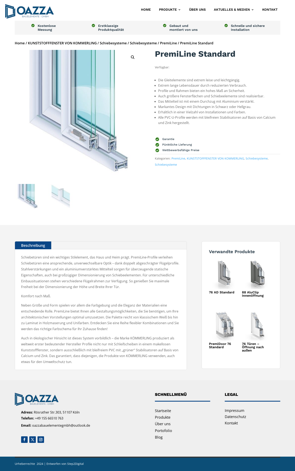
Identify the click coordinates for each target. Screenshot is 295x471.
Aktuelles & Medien (232, 9)
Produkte (168, 9)
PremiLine (168, 43)
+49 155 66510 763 (49, 418)
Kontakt (270, 9)
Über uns (197, 9)
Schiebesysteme (113, 43)
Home (146, 9)
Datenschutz (235, 416)
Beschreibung (33, 245)
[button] (132, 57)
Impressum (234, 410)
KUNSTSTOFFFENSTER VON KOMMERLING (62, 43)
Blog (159, 437)
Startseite (163, 410)
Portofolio (163, 430)
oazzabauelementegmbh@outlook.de (61, 425)
